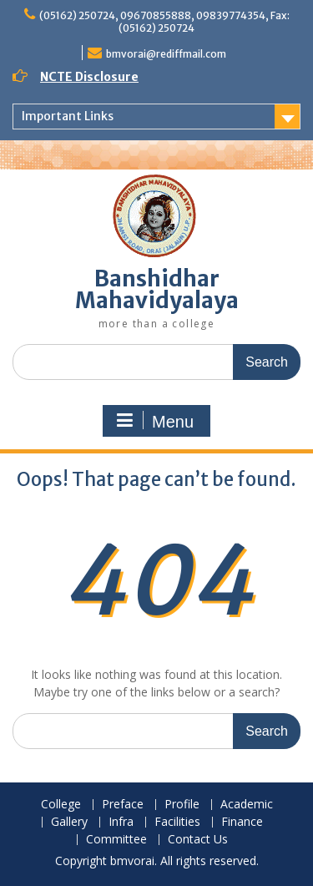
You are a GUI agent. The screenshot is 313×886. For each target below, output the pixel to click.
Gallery (69, 822)
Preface (123, 804)
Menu (154, 421)
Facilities (177, 822)
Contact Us (198, 839)
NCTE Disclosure (89, 76)
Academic (246, 804)
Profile (181, 804)
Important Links (68, 116)
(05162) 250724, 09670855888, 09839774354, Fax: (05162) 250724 (164, 21)
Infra (121, 822)
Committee (116, 839)
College (61, 804)
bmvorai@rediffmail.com (166, 54)
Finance (242, 822)
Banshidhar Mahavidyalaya (157, 289)
